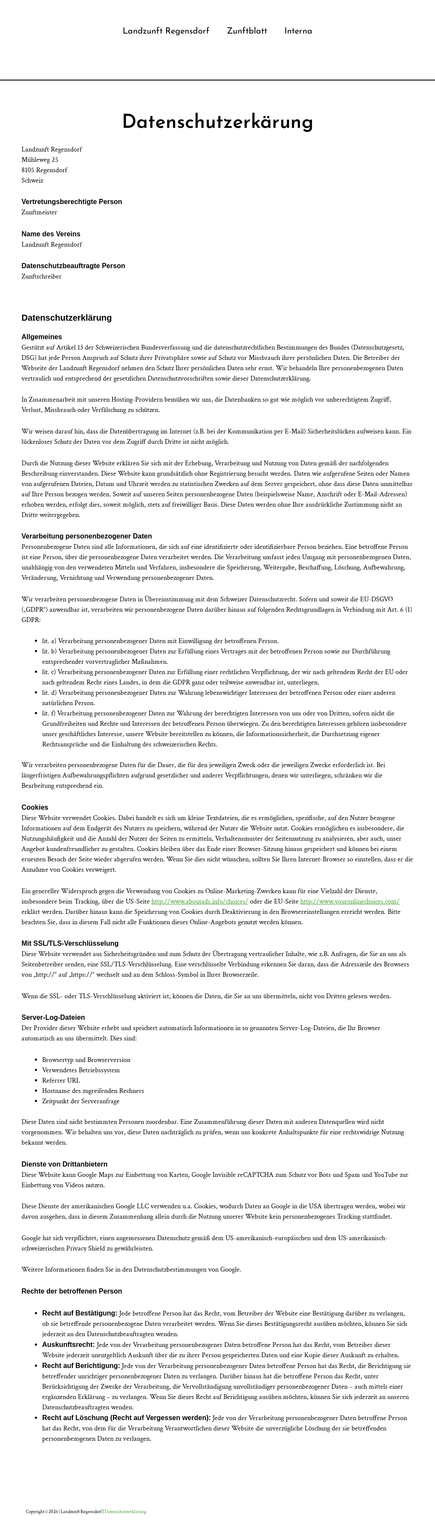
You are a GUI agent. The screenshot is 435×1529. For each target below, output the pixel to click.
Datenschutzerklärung (125, 1512)
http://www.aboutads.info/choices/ (199, 901)
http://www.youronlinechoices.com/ (350, 901)
